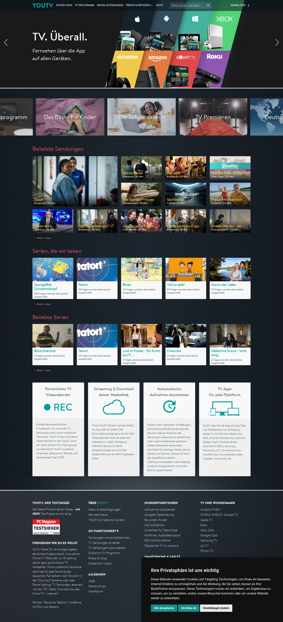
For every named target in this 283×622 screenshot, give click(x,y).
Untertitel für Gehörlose (160, 530)
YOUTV (42, 5)
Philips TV (206, 551)
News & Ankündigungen (104, 509)
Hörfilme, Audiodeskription (162, 535)
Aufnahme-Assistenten (159, 509)
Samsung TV (208, 540)
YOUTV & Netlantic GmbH (106, 520)
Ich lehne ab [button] (188, 608)
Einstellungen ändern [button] (216, 608)
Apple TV (206, 520)
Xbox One (207, 530)
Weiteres (138, 5)
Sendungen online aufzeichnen (109, 538)
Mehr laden (44, 238)
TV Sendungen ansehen (104, 543)
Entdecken (64, 5)
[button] (249, 5)
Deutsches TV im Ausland (161, 546)
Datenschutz (97, 586)
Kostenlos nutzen (100, 563)
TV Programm (84, 5)
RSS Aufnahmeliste (157, 540)
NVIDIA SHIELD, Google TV (219, 515)
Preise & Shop (97, 558)
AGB (91, 581)
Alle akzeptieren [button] (164, 608)
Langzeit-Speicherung (159, 515)
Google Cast (209, 535)
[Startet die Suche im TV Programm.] (190, 5)
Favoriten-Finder (155, 520)
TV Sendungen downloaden (107, 548)
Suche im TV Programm (104, 553)
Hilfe (159, 5)
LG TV (204, 546)
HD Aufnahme (154, 525)
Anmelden (238, 5)
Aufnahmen (110, 5)
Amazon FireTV (210, 509)
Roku (203, 525)
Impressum (95, 591)
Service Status (98, 515)
